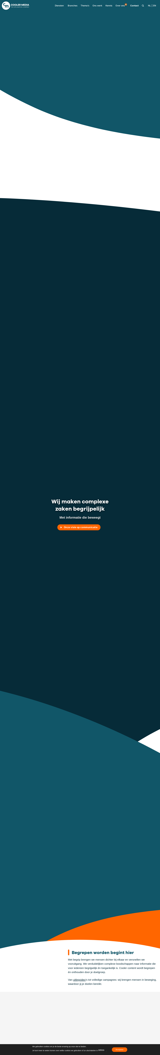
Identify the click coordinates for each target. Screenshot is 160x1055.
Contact (134, 5)
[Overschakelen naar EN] (154, 5)
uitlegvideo (79, 979)
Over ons (121, 5)
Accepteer (120, 1050)
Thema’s (85, 5)
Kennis (109, 5)
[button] (58, 5)
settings (101, 1050)
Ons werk (97, 5)
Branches (72, 5)
